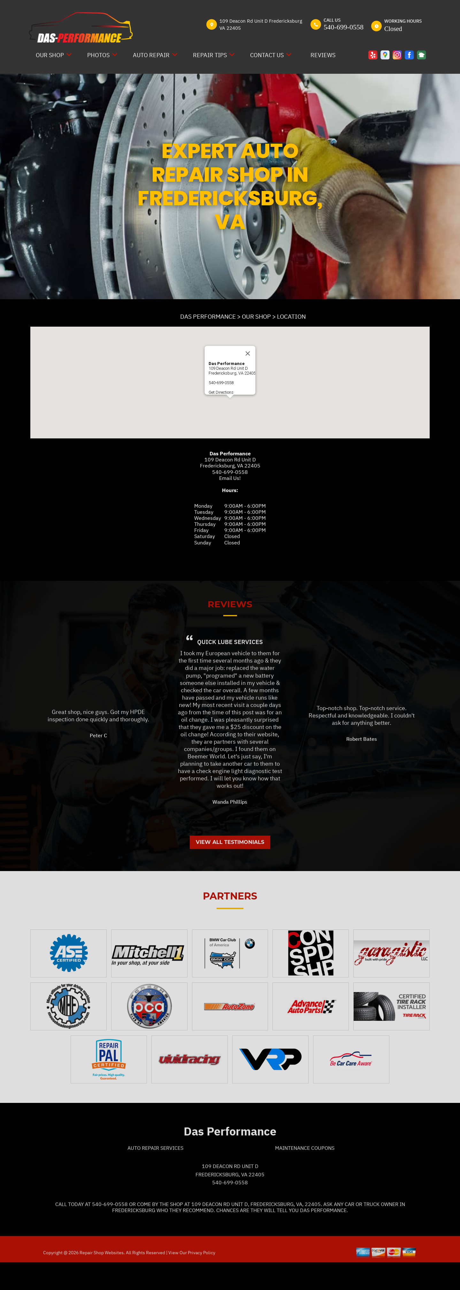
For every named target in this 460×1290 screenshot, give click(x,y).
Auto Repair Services (155, 1175)
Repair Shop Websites (101, 1279)
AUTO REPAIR (151, 55)
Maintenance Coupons (304, 1175)
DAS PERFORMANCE (208, 316)
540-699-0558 (344, 27)
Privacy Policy (201, 1279)
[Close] (248, 353)
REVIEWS (322, 55)
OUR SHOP (50, 55)
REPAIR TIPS (210, 55)
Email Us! (230, 478)
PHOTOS (98, 55)
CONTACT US (267, 55)
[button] (230, 404)
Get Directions (221, 392)
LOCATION (291, 316)
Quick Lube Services (230, 668)
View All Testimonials (230, 869)
